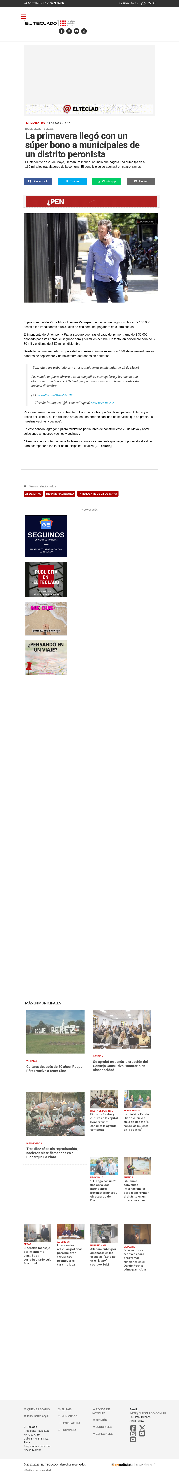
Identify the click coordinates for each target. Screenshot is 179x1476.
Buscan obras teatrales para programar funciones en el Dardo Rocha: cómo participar (135, 1259)
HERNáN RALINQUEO (60, 493)
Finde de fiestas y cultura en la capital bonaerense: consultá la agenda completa (104, 1121)
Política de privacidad (38, 1470)
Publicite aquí (36, 1416)
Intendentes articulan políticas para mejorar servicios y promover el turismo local (69, 1254)
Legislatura (69, 1423)
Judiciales (102, 1426)
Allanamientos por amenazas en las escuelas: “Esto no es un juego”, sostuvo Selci (103, 1256)
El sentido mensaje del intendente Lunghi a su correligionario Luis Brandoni (37, 1255)
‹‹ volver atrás (89, 509)
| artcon (127, 1464)
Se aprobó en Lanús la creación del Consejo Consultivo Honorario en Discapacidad (120, 1066)
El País (65, 1409)
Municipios (67, 1416)
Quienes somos (37, 1409)
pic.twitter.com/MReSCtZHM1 (55, 395)
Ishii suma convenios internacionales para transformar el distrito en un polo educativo (136, 1190)
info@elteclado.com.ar (148, 1413)
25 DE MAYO (33, 493)
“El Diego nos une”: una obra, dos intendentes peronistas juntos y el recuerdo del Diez (104, 1190)
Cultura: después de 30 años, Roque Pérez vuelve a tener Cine (54, 1069)
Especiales (102, 1433)
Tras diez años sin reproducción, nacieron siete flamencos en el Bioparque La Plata (52, 1153)
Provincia (67, 1429)
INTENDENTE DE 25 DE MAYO (98, 493)
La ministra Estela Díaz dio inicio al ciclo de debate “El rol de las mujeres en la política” (136, 1121)
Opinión (99, 1420)
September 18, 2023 (103, 403)
